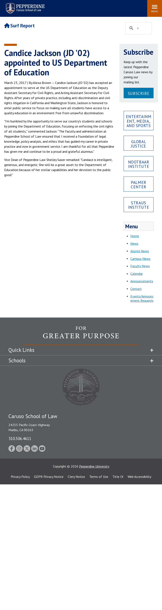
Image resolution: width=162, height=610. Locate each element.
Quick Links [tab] (21, 350)
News (134, 243)
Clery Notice (76, 476)
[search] (138, 28)
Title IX (117, 476)
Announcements (141, 281)
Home (134, 236)
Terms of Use (98, 476)
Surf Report (19, 26)
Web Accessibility (139, 476)
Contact (136, 289)
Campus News (140, 258)
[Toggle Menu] (154, 8)
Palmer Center (138, 184)
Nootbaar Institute (138, 164)
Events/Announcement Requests (142, 298)
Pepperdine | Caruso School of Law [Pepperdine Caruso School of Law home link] (24, 5)
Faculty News (140, 266)
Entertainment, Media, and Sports (138, 121)
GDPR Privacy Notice (48, 476)
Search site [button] (86, 6)
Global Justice (138, 144)
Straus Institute (138, 205)
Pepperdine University (94, 466)
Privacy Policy (20, 476)
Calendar (136, 273)
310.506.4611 (19, 438)
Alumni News (139, 251)
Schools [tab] (17, 360)
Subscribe (138, 93)
